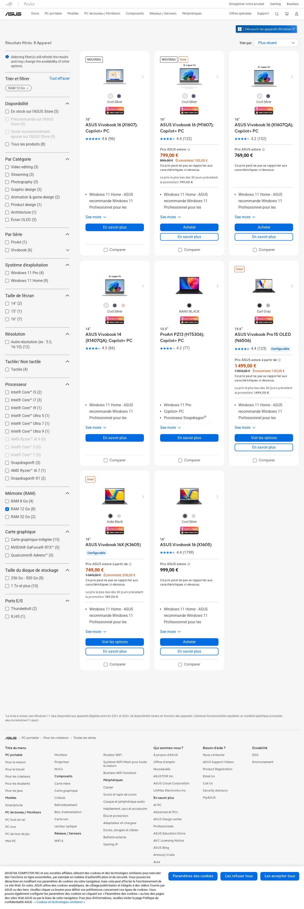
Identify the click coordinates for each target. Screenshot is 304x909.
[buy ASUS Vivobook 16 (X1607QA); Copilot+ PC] (264, 128)
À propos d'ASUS (165, 755)
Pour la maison (15, 762)
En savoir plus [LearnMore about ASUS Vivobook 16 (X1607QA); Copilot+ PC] (264, 236)
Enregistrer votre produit (245, 4)
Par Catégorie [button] (37, 159)
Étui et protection (115, 816)
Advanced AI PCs (165, 812)
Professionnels (163, 826)
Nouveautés (161, 769)
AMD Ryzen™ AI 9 (28, 439)
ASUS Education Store (169, 833)
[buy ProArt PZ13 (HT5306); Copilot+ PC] (189, 337)
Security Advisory (215, 790)
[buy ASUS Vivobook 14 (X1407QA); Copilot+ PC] (115, 337)
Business (293, 4)
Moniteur (60, 755)
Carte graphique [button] (37, 531)
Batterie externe (114, 837)
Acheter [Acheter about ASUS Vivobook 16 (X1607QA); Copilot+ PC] (264, 227)
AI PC (157, 805)
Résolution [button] (37, 334)
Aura (156, 862)
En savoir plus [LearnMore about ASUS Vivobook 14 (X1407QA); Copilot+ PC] (115, 438)
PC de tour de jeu (17, 834)
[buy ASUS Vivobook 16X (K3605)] (113, 545)
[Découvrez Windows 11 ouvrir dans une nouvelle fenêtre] (267, 33)
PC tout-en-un (15, 820)
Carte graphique (66, 791)
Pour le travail (14, 769)
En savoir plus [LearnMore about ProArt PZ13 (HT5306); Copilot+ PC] (189, 438)
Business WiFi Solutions (119, 773)
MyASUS (209, 798)
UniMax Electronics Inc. (169, 790)
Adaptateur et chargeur (120, 823)
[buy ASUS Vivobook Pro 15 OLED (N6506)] (264, 337)
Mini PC (10, 841)
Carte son (61, 819)
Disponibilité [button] (37, 103)
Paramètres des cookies (193, 876)
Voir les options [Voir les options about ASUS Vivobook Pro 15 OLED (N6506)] (264, 438)
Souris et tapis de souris (120, 795)
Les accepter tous (280, 876)
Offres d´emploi (164, 762)
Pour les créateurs (17, 776)
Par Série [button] (37, 234)
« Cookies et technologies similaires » (59, 902)
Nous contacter (214, 755)
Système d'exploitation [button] (37, 264)
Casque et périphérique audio (124, 802)
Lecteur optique (65, 826)
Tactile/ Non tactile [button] (37, 361)
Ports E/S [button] (37, 600)
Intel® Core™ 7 (26, 455)
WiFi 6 (58, 841)
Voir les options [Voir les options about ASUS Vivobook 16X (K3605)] (115, 642)
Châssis (59, 798)
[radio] (110, 96)
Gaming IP (110, 844)
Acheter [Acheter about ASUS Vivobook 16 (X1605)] (189, 642)
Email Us (209, 776)
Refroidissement (65, 805)
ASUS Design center (167, 819)
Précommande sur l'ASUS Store (32, 122)
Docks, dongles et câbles (120, 830)
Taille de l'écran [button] (37, 295)
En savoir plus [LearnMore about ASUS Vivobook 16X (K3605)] (115, 651)
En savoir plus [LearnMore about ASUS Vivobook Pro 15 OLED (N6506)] (264, 447)
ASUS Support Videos (218, 762)
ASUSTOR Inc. (163, 776)
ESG (255, 755)
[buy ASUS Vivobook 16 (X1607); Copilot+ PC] (115, 128)
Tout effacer (59, 78)
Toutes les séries (84, 738)
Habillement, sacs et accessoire (125, 809)
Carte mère (62, 784)
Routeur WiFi (112, 755)
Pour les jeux (14, 791)
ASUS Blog (161, 848)
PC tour (10, 827)
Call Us (208, 783)
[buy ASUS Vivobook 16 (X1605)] (186, 545)
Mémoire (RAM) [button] (37, 493)
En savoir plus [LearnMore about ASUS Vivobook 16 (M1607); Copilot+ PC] (189, 236)
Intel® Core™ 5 (26, 447)
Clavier (108, 787)
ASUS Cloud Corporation (171, 783)
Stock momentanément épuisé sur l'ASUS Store (33, 134)
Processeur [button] (37, 384)
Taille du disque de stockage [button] (37, 570)
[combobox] (276, 43)
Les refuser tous (239, 876)
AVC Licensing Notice (168, 841)
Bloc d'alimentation (67, 812)
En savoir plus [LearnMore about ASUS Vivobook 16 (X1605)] (189, 651)
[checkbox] (35, 122)
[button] (275, 4)
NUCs (58, 769)
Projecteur (61, 762)
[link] (13, 14)
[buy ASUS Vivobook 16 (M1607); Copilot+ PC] (189, 128)
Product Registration (217, 769)
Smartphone (14, 805)
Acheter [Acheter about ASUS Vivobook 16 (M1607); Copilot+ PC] (189, 227)
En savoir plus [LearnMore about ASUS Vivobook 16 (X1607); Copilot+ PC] (115, 227)
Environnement (262, 762)
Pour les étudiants (17, 784)
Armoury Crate (164, 855)
